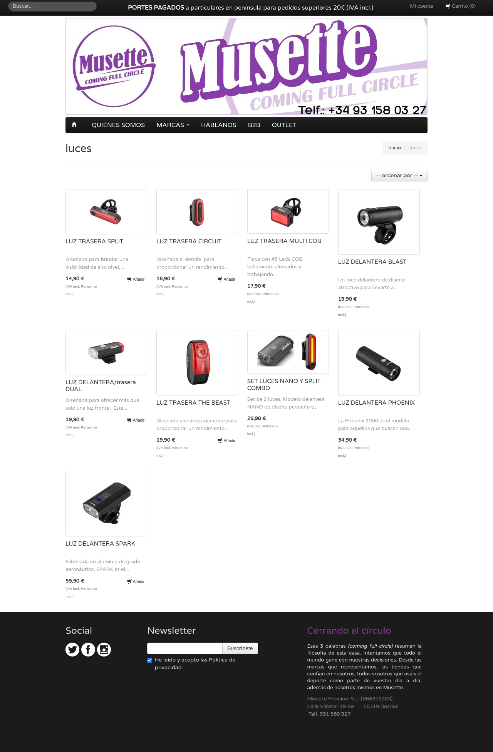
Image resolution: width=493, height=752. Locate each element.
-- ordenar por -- (399, 175)
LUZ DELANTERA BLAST (372, 261)
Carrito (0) (460, 6)
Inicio (394, 148)
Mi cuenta (421, 6)
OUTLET (284, 125)
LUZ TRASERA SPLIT (94, 241)
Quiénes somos (118, 125)
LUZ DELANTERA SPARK (100, 543)
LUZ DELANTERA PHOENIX (376, 402)
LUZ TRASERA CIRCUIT (188, 241)
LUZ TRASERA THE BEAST (193, 402)
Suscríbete (240, 648)
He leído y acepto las (191, 664)
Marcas (172, 125)
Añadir (136, 279)
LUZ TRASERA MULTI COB (284, 241)
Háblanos (218, 125)
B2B (254, 125)
